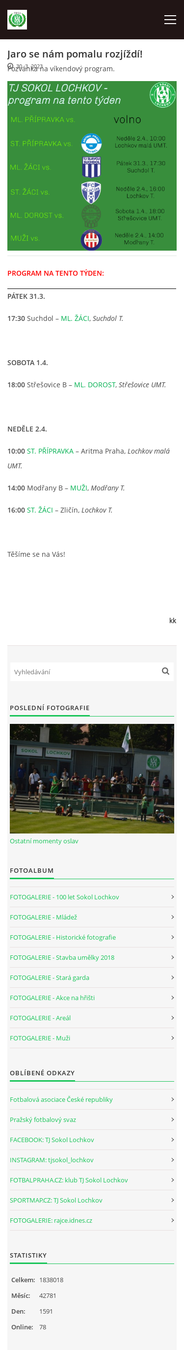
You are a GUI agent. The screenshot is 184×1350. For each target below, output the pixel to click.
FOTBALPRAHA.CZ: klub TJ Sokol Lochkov (69, 1180)
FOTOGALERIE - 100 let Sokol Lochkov (64, 896)
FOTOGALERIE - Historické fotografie (63, 937)
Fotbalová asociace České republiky (61, 1099)
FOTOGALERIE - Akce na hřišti (52, 997)
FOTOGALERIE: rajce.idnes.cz (51, 1220)
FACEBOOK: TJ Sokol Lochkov (52, 1139)
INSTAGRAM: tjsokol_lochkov (52, 1159)
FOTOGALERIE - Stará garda (49, 977)
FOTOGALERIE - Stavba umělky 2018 (62, 957)
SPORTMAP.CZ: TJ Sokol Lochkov (56, 1200)
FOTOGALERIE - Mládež (43, 917)
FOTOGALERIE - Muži (40, 1038)
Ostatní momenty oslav (44, 840)
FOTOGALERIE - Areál (40, 1017)
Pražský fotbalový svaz (43, 1119)
